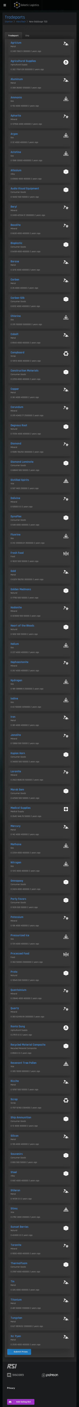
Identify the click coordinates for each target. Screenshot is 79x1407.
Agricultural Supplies (23, 61)
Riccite (15, 1081)
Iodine (14, 698)
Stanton (9, 21)
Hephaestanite (19, 662)
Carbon (15, 279)
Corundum (17, 407)
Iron (13, 717)
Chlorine (16, 316)
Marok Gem (17, 789)
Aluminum (17, 79)
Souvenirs (17, 1154)
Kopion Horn (18, 753)
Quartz (15, 1008)
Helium (15, 644)
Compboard (17, 352)
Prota (14, 972)
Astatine (16, 152)
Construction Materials (24, 371)
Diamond (16, 443)
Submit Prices (21, 1351)
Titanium (16, 1300)
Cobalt (14, 334)
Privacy (11, 1387)
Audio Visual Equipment (25, 188)
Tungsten (16, 1318)
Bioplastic (16, 243)
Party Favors (18, 899)
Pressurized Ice (20, 935)
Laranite (16, 771)
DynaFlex (16, 516)
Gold (13, 571)
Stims (14, 1208)
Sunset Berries (19, 1227)
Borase (15, 261)
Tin (12, 1281)
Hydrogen (16, 680)
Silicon (15, 1136)
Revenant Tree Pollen (23, 1063)
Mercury (15, 826)
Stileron (15, 1190)
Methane (16, 844)
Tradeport (13, 35)
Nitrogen (16, 862)
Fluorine (15, 534)
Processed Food (20, 953)
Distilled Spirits (20, 480)
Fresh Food (17, 553)
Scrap (14, 1099)
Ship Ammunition (21, 1117)
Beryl (14, 207)
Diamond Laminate (22, 462)
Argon (14, 134)
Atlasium (16, 170)
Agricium (16, 43)
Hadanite (16, 607)
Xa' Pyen (16, 1336)
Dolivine (15, 498)
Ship (27, 35)
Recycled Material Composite (28, 1045)
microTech (21, 21)
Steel (14, 1172)
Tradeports (15, 17)
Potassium (17, 917)
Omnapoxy (17, 881)
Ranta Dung (18, 1026)
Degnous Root (19, 425)
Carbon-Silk (18, 298)
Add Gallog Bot (19, 1402)
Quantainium (18, 990)
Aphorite (16, 116)
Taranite (16, 1245)
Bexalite (15, 225)
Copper (15, 389)
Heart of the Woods (22, 626)
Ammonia (16, 97)
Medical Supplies (21, 808)
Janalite (16, 735)
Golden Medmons (21, 589)
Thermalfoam (19, 1263)
